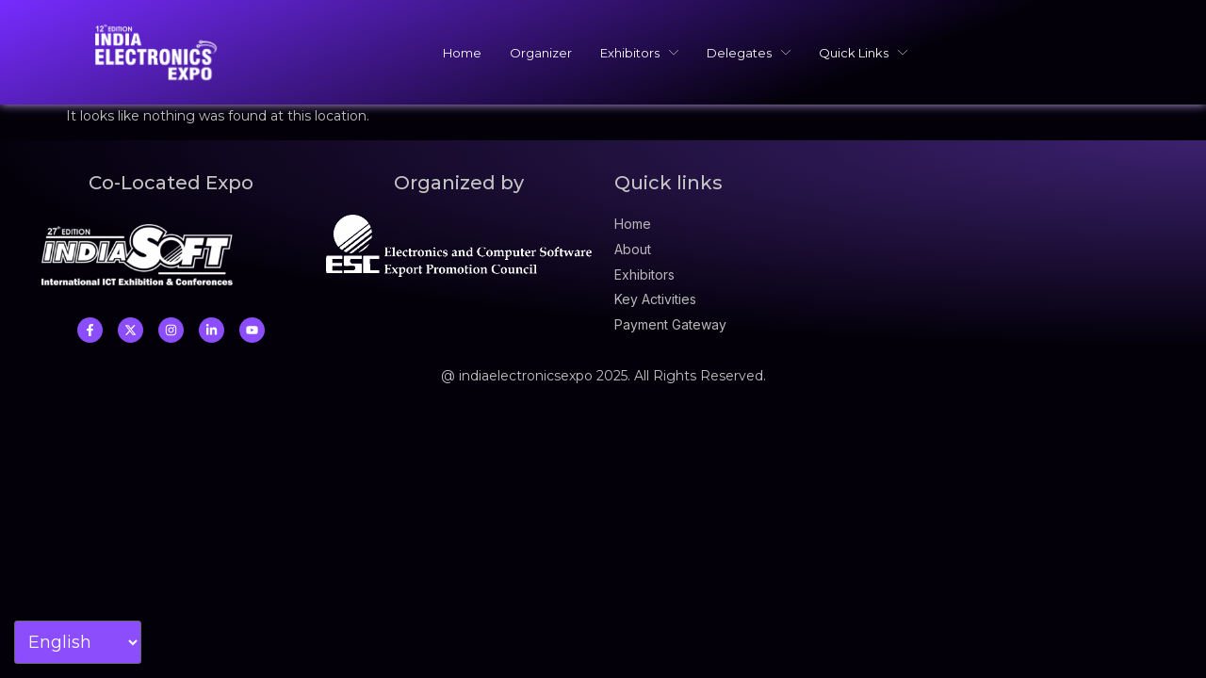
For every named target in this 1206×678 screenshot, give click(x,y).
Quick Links (863, 52)
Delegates (748, 52)
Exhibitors (639, 52)
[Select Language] (77, 642)
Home (462, 52)
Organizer (541, 52)
